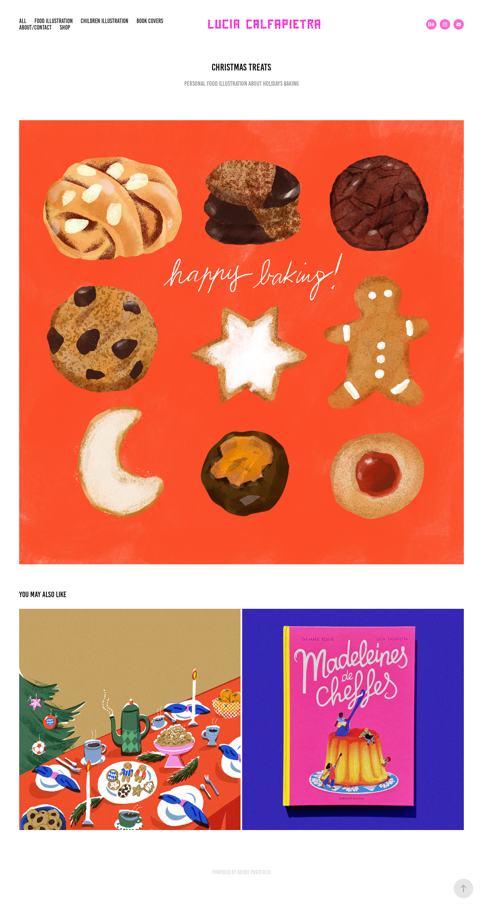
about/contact (35, 27)
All (22, 21)
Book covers (150, 21)
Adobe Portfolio (254, 872)
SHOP (65, 27)
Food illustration (53, 21)
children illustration (104, 21)
